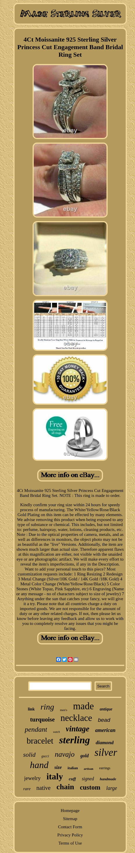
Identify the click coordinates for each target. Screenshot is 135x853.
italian (73, 768)
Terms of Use (70, 843)
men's (63, 710)
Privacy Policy (70, 835)
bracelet (40, 740)
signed (88, 778)
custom (90, 787)
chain (65, 787)
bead (104, 720)
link (31, 709)
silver (106, 752)
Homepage (70, 810)
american (105, 730)
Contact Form (70, 826)
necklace (76, 718)
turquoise (42, 719)
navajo (64, 754)
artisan (88, 768)
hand (39, 765)
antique (106, 709)
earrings (105, 768)
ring (47, 706)
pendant (36, 729)
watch (56, 731)
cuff (72, 778)
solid (29, 754)
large (111, 788)
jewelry (32, 778)
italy (55, 776)
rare (27, 788)
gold (84, 755)
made (83, 706)
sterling (74, 740)
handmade (108, 779)
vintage (77, 728)
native (43, 788)
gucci (45, 756)
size (58, 767)
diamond (104, 742)
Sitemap (70, 818)
